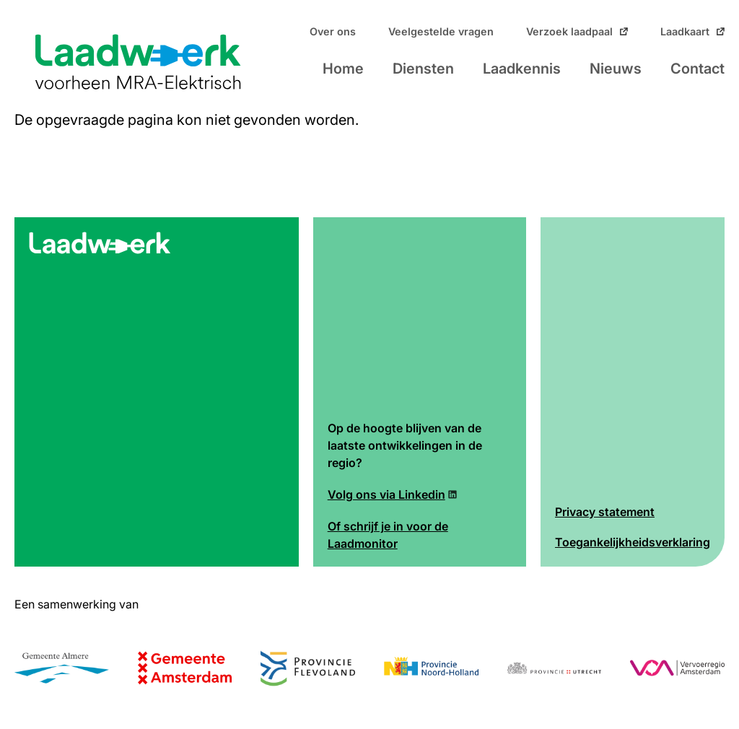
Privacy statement (605, 512)
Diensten (423, 68)
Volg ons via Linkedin (386, 494)
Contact (697, 68)
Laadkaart (684, 32)
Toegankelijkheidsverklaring (632, 542)
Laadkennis (522, 68)
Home (343, 68)
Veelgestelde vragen (441, 32)
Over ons (333, 32)
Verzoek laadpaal (569, 32)
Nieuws (616, 68)
